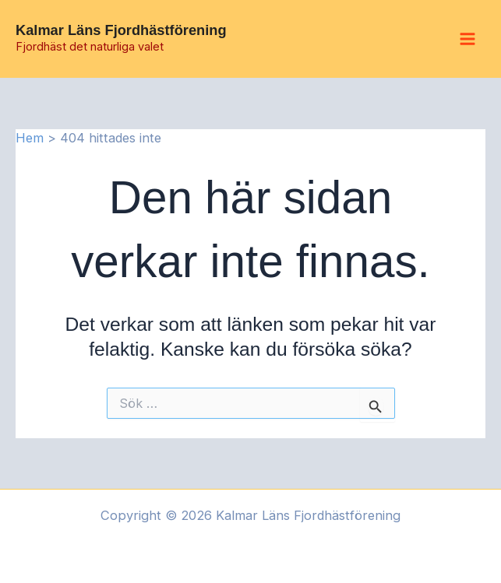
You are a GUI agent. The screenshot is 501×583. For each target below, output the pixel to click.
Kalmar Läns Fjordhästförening (121, 30)
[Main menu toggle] (467, 39)
